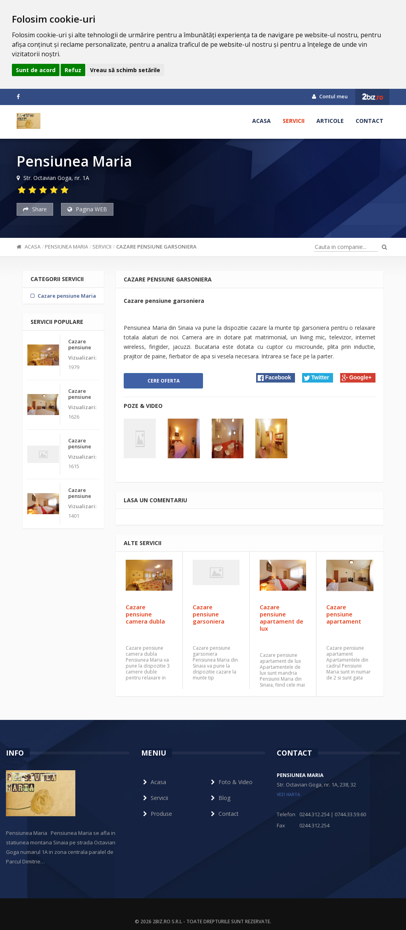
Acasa (261, 120)
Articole (330, 120)
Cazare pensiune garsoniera (156, 246)
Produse (156, 813)
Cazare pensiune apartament (343, 614)
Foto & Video (231, 782)
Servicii (293, 120)
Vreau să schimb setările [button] (125, 70)
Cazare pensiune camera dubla (145, 614)
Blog (219, 798)
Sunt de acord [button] (36, 70)
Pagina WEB (87, 209)
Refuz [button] (73, 70)
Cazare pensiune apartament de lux (281, 617)
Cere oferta (163, 380)
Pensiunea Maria (66, 246)
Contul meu (330, 96)
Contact (369, 120)
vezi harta (288, 794)
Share (35, 209)
